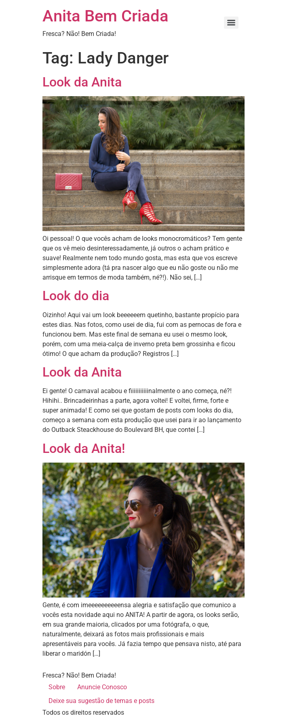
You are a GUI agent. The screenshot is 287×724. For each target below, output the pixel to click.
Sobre (57, 687)
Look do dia (75, 295)
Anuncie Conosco (102, 687)
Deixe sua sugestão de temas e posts (101, 701)
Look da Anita (82, 82)
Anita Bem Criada (105, 15)
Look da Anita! (83, 448)
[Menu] (231, 23)
